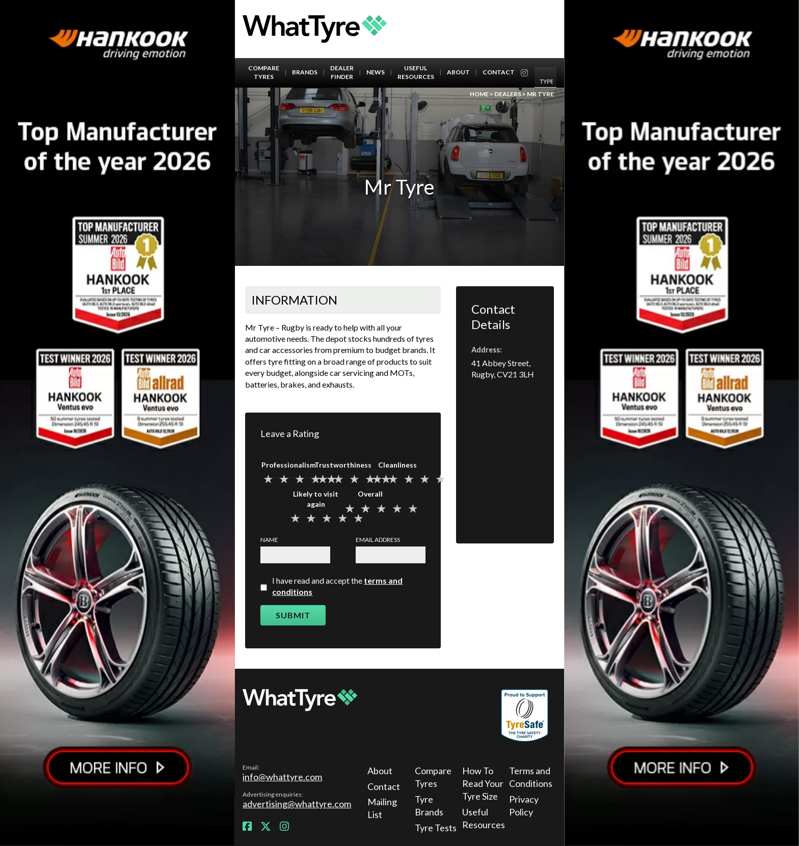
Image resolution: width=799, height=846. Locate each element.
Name (269, 539)
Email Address (378, 539)
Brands (304, 72)
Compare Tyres (263, 72)
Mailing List (382, 808)
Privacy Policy (524, 805)
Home (479, 94)
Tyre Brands (429, 805)
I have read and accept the (337, 586)
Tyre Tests (436, 827)
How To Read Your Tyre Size (482, 783)
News (375, 72)
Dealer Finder (342, 72)
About (458, 72)
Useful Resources (415, 72)
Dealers (507, 94)
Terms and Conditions (530, 777)
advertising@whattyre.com (297, 803)
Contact (499, 72)
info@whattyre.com (282, 776)
